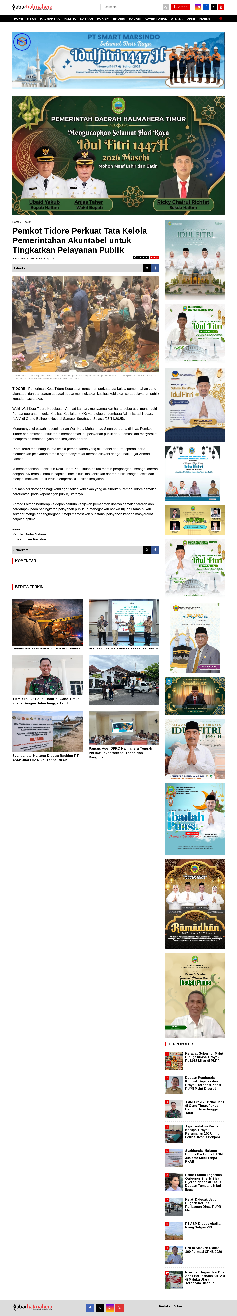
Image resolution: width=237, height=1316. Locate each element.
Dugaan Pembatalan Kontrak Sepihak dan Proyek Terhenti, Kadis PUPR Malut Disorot (203, 1083)
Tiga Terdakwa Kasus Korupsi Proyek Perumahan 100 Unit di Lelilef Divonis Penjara (202, 1132)
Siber (178, 1306)
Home (15, 221)
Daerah (27, 221)
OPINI (191, 18)
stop (154, 257)
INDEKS (204, 18)
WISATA (177, 18)
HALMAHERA (50, 18)
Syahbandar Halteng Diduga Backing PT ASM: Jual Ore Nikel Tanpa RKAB (204, 1156)
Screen (181, 7)
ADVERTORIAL (156, 18)
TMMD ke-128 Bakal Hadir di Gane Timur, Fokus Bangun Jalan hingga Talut (205, 1107)
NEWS (31, 18)
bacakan (141, 257)
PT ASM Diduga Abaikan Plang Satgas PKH (203, 1225)
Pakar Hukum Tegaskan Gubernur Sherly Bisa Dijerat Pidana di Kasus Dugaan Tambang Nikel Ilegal (203, 1182)
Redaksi (165, 1306)
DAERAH (86, 18)
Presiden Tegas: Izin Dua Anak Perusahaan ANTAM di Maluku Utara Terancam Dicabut (205, 1278)
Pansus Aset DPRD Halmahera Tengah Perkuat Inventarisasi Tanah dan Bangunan (120, 753)
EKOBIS (119, 18)
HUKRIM (103, 18)
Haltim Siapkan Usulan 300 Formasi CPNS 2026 (203, 1249)
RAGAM (135, 18)
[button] (221, 17)
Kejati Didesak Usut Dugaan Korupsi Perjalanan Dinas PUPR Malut (203, 1205)
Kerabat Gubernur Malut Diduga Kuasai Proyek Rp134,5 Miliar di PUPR (204, 1057)
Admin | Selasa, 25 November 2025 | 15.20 (33, 258)
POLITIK (70, 18)
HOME (18, 18)
